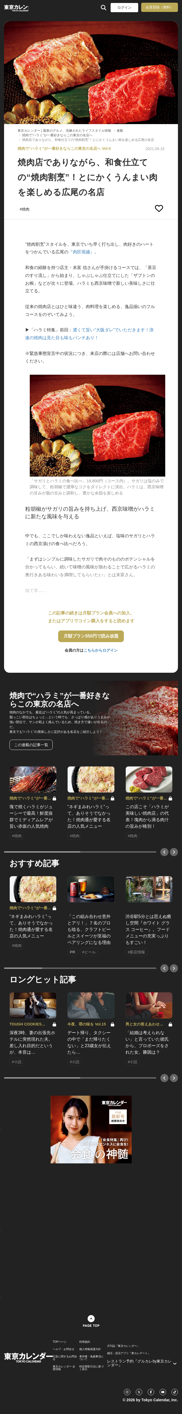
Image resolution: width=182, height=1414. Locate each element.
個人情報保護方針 (90, 1349)
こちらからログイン (101, 650)
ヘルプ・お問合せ (63, 1349)
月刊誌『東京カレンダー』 (123, 1346)
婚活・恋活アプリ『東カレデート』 (128, 1353)
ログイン (124, 7)
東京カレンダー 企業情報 (64, 1368)
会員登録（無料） (159, 7)
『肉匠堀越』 (81, 252)
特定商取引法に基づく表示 (91, 1368)
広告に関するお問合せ (65, 1358)
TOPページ (59, 1342)
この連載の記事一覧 (31, 745)
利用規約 (84, 1342)
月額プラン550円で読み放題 (91, 636)
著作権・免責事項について (91, 1358)
